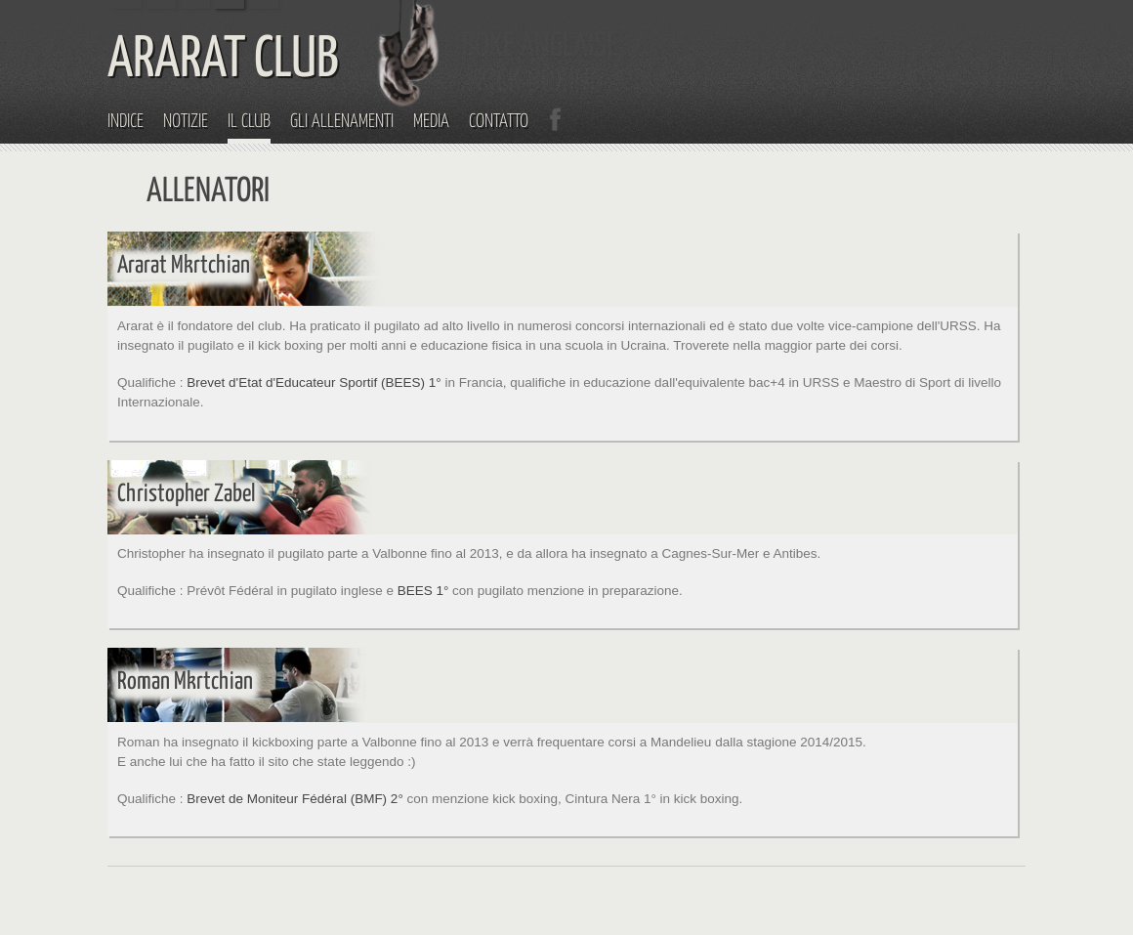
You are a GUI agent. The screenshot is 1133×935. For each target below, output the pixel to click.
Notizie (185, 121)
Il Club (249, 121)
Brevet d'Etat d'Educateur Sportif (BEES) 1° (314, 382)
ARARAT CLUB (223, 60)
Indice (125, 121)
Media (431, 121)
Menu (1112, 20)
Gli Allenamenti (342, 121)
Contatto (498, 121)
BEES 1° (423, 590)
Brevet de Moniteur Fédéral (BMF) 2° (294, 798)
